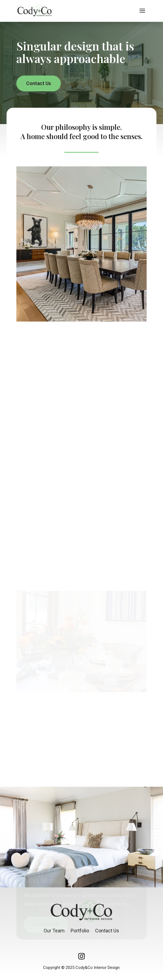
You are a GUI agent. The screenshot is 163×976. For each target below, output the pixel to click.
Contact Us (38, 83)
